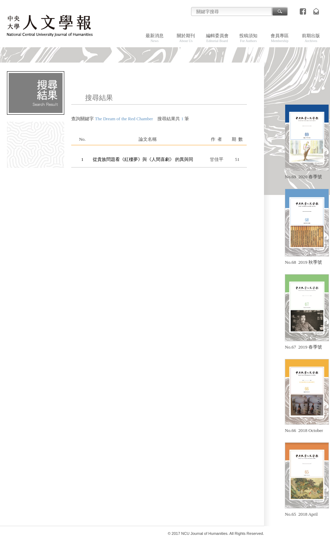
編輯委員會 (217, 38)
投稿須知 (248, 38)
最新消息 (155, 38)
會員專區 (280, 38)
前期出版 (311, 38)
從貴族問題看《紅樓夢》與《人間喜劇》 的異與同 (143, 159)
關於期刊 (186, 38)
